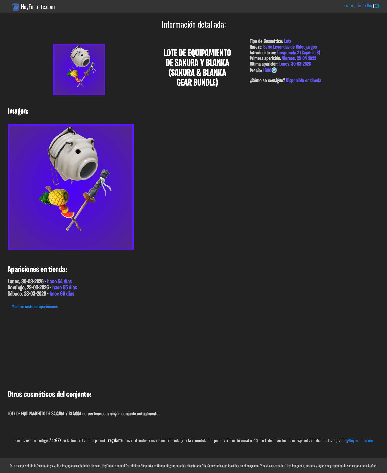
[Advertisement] (148, 348)
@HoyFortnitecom (359, 440)
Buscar (348, 5)
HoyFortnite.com (38, 6)
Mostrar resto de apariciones (35, 306)
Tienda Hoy (364, 5)
